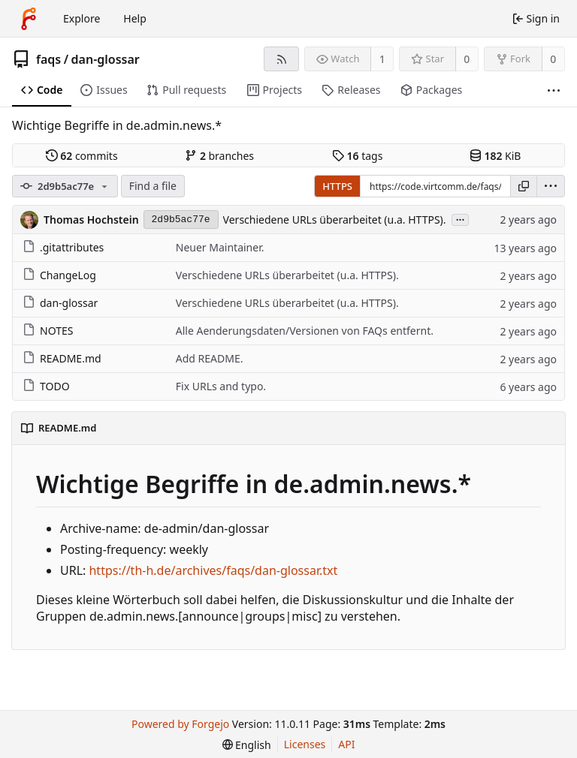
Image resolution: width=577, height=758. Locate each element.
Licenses (305, 744)
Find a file (153, 186)
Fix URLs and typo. (221, 386)
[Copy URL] (523, 186)
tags (357, 156)
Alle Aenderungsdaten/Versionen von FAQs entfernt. (305, 330)
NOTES (48, 330)
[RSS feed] (281, 59)
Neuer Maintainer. (220, 247)
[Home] (29, 18)
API (346, 744)
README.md (62, 358)
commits (82, 156)
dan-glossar (105, 59)
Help (135, 18)
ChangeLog (59, 275)
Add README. (209, 358)
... (460, 219)
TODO (46, 386)
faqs (48, 59)
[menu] (550, 186)
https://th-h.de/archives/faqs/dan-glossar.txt (213, 570)
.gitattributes (63, 247)
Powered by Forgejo (180, 724)
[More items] (553, 90)
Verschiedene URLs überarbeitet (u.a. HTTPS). (334, 219)
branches (219, 156)
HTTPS (337, 186)
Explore (81, 18)
